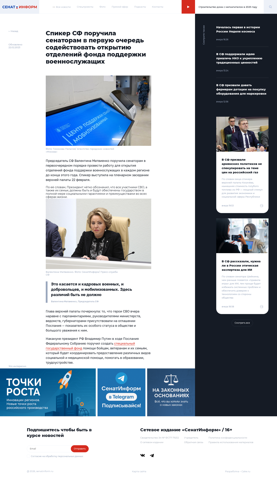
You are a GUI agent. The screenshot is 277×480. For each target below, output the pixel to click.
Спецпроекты (85, 6)
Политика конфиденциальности (227, 437)
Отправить (80, 448)
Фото (102, 6)
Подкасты (140, 6)
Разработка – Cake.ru (237, 471)
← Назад (13, 31)
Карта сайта (139, 471)
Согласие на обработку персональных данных (57, 456)
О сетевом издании (151, 442)
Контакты (157, 6)
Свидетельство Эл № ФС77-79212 (159, 437)
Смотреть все (242, 322)
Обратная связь (193, 442)
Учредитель (191, 437)
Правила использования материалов (230, 442)
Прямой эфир (120, 6)
